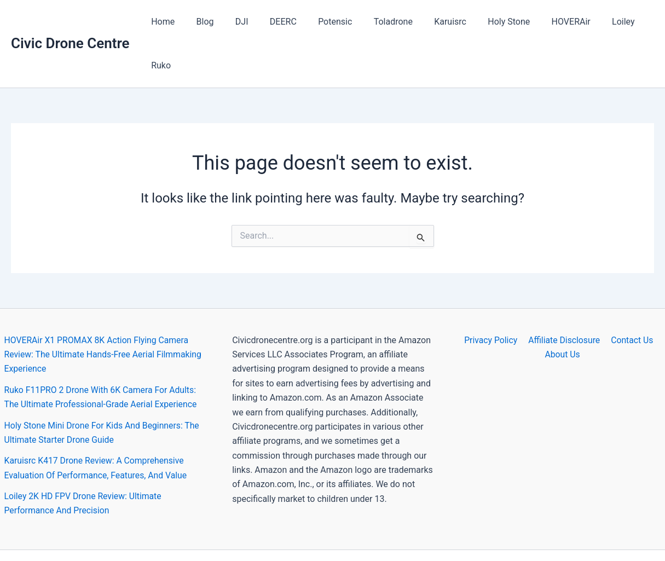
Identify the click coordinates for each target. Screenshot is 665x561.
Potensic (328, 21)
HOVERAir (548, 21)
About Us (563, 310)
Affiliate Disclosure (564, 296)
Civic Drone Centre (70, 21)
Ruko (635, 21)
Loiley (597, 21)
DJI (243, 21)
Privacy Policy (492, 296)
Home (172, 21)
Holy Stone (490, 21)
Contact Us (630, 296)
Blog (210, 21)
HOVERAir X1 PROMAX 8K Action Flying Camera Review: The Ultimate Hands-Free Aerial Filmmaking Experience (104, 311)
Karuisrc (436, 21)
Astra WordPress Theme (431, 533)
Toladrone (382, 21)
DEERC (280, 21)
